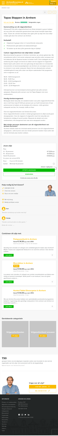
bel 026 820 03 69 (42, 391)
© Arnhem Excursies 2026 (25, 418)
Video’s (4, 429)
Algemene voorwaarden (8, 405)
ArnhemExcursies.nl (15, 3)
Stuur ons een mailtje (10, 193)
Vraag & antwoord (7, 409)
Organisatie (5, 416)
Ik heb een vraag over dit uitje (29, 178)
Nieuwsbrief (5, 414)
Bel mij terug (7, 199)
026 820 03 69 (9, 188)
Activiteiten (5, 420)
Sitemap (4, 427)
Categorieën (5, 412)
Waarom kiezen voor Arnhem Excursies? (13, 366)
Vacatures (4, 422)
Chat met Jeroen (8, 191)
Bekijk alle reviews (8, 225)
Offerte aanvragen (29, 170)
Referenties (5, 418)
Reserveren (29, 174)
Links (3, 431)
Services (4, 425)
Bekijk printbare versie (10, 202)
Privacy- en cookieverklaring (9, 403)
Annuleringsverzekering (8, 407)
